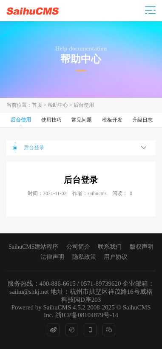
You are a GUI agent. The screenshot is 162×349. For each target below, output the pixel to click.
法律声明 (52, 257)
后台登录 (34, 147)
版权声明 (141, 247)
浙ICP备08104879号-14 (86, 315)
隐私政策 (84, 257)
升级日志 (142, 120)
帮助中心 (58, 105)
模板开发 (112, 120)
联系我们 (110, 247)
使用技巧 (51, 120)
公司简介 (78, 247)
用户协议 (116, 257)
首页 (37, 105)
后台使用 (84, 105)
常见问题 (81, 120)
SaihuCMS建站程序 (33, 247)
